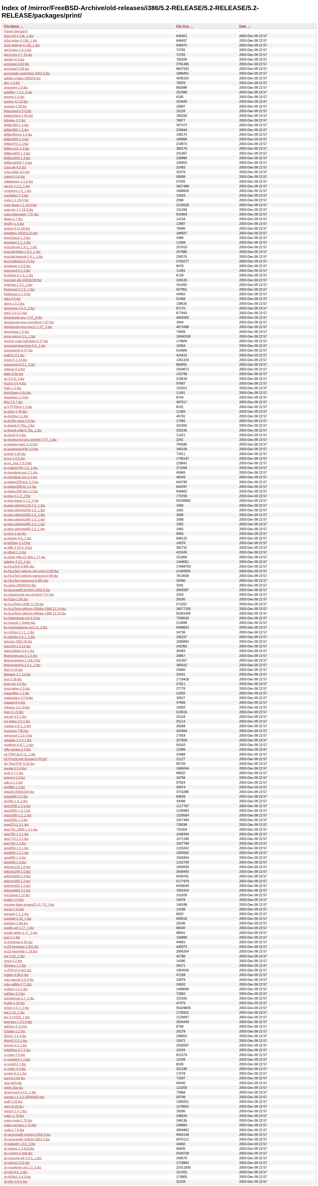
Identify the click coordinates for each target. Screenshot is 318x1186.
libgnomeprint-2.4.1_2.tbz (22, 665)
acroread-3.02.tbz (16, 64)
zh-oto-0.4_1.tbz (15, 1172)
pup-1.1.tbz (12, 937)
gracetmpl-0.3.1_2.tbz (19, 364)
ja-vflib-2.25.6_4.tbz (18, 547)
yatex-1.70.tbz (14, 1116)
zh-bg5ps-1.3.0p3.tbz (19, 1148)
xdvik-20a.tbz (13, 1087)
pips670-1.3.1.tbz (16, 824)
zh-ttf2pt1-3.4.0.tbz (17, 1177)
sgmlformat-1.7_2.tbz (19, 998)
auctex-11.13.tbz (16, 101)
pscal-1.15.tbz (14, 909)
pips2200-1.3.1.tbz (17, 806)
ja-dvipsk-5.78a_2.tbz (19, 425)
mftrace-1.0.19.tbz (17, 707)
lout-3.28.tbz (13, 679)
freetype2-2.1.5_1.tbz (19, 289)
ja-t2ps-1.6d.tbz (15, 533)
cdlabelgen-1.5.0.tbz (18, 181)
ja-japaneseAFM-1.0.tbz (21, 449)
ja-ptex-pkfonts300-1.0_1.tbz (24, 515)
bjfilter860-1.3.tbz (16, 139)
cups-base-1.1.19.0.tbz (20, 205)
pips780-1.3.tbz (15, 843)
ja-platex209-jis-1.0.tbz (20, 486)
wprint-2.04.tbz (14, 1078)
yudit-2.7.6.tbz (14, 1130)
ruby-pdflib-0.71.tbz (18, 984)
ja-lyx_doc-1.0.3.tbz (18, 463)
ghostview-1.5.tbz (16, 332)
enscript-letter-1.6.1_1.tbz (22, 252)
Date (242, 26)
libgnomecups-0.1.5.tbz (20, 655)
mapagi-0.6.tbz (14, 702)
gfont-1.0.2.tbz (14, 303)
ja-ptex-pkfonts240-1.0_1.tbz (24, 510)
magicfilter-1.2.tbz (16, 693)
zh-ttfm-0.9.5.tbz (15, 1181)
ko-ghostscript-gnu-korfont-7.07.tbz (29, 594)
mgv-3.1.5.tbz (14, 712)
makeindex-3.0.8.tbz (18, 698)
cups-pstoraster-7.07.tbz (21, 214)
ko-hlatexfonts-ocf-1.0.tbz (22, 618)
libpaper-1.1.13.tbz (17, 674)
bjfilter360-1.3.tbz (16, 125)
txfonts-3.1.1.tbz (15, 1045)
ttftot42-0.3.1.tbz (15, 1040)
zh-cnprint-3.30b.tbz (18, 1153)
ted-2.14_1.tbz (14, 1012)
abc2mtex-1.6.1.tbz (17, 50)
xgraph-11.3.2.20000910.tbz (24, 1097)
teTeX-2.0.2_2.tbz (16, 1008)
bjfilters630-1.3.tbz (17, 158)
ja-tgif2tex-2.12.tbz (17, 543)
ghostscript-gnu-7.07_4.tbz (23, 317)
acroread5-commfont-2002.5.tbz (27, 73)
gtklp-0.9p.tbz (13, 374)
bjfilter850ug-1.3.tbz (18, 134)
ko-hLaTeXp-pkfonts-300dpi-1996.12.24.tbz (35, 609)
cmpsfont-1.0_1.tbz (17, 191)
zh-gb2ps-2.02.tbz (17, 1163)
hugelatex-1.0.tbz (16, 397)
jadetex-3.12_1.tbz (17, 562)
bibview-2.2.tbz (15, 120)
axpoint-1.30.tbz (15, 106)
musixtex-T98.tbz (16, 731)
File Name (11, 26)
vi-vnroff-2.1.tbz (15, 1064)
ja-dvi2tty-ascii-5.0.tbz (19, 421)
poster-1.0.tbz (14, 899)
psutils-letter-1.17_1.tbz (21, 933)
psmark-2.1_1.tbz (16, 914)
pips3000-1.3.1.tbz (17, 810)
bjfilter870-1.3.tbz (16, 144)
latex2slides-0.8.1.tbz (19, 651)
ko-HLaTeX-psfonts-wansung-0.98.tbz (31, 576)
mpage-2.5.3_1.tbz (17, 726)
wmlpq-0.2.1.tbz (15, 1073)
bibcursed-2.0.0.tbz (17, 111)
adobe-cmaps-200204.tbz (22, 78)
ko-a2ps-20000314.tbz (20, 585)
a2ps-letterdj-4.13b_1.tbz (22, 45)
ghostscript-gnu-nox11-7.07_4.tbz (28, 327)
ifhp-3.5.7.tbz (13, 402)
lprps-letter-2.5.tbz (17, 688)
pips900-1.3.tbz (15, 862)
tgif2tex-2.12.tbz (15, 1026)
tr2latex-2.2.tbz (14, 1031)
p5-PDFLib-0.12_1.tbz (20, 754)
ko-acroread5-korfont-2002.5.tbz (27, 590)
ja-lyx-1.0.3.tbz (14, 458)
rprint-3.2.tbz (13, 961)
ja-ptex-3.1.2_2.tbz (17, 496)
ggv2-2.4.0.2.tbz (15, 313)
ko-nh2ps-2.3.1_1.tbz (19, 632)
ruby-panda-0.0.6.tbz (19, 979)
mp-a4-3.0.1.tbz (15, 716)
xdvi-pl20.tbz (13, 1083)
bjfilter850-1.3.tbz (16, 130)
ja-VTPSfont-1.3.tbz (18, 407)
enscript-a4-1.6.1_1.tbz (20, 247)
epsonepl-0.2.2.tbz (17, 270)
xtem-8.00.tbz (14, 1106)
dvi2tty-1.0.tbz (14, 223)
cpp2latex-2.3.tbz (16, 195)
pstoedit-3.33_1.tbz (17, 918)
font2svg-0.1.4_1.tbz (18, 275)
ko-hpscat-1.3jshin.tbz (19, 622)
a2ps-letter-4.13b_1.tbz (20, 40)
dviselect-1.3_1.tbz (17, 242)
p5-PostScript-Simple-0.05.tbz (25, 759)
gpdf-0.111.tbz (14, 355)
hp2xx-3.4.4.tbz (15, 383)
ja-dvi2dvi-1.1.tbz (16, 416)
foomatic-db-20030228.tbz (23, 280)
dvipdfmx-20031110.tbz (21, 233)
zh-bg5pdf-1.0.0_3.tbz (19, 1144)
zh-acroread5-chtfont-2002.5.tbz (27, 1139)
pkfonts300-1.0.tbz (17, 876)
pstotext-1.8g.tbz (16, 923)
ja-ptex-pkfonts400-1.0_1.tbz (24, 524)
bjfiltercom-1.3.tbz (16, 148)
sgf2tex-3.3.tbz (14, 993)
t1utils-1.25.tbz (14, 1003)
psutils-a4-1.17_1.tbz (19, 928)
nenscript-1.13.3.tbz (18, 735)
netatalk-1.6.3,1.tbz (17, 740)
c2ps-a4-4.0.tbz (15, 167)
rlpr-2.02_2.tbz (14, 956)
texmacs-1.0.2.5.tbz (18, 1022)
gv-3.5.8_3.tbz (14, 378)
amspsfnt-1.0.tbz (16, 87)
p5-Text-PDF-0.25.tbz (19, 763)
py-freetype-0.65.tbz (18, 942)
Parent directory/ (16, 31)
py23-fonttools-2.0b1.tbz (21, 946)
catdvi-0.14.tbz (14, 176)
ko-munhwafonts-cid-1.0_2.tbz (25, 627)
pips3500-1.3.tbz (16, 820)
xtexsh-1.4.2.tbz (15, 1111)
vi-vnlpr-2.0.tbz (14, 1055)
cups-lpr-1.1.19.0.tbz (18, 209)
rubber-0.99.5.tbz (16, 975)
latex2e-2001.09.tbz (18, 641)
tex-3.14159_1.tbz (17, 1017)
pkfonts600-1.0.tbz (17, 890)
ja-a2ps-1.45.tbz (15, 411)
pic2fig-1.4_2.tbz (16, 801)
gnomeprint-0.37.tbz (18, 350)
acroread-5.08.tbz (16, 68)
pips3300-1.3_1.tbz (17, 815)
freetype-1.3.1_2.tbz (18, 285)
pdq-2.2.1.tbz (13, 782)
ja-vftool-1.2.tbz (15, 552)
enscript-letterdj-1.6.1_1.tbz (23, 256)
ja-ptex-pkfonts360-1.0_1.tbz (24, 519)
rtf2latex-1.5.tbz (15, 965)
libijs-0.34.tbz (13, 669)
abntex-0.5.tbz (14, 59)
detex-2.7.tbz (13, 219)
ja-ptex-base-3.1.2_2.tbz (21, 500)
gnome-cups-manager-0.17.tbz (26, 341)
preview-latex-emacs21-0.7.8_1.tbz (29, 904)
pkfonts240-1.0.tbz (17, 871)
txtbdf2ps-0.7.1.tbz (17, 1050)
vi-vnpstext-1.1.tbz (17, 1059)
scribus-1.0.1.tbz (16, 989)
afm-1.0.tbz (12, 83)
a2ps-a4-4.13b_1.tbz (19, 36)
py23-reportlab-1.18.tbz (20, 951)
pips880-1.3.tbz (15, 857)
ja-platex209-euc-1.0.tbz (21, 482)
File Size (182, 26)
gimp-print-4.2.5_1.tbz (19, 336)
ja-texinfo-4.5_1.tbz (17, 538)
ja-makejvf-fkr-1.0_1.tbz (21, 468)
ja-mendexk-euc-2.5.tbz (21, 472)
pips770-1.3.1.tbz (16, 839)
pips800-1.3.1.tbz (16, 848)
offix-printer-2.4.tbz (17, 749)
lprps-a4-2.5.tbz (15, 684)
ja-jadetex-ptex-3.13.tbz (21, 444)
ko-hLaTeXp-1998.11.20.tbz (24, 604)
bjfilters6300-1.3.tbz (18, 162)
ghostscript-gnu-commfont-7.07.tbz (29, 322)
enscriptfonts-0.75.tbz (19, 261)
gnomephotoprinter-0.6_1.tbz (24, 345)
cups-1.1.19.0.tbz (16, 200)
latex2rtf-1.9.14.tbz (17, 646)
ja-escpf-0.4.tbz (15, 435)
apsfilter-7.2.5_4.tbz (18, 92)
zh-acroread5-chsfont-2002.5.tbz (27, 1134)
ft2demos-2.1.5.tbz (17, 294)
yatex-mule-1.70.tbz (18, 1120)
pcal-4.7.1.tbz (13, 773)
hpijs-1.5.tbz (12, 388)
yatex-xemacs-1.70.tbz (20, 1125)
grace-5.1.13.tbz (15, 360)
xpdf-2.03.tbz (13, 1101)
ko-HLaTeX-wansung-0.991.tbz (26, 580)
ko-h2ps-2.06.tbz (16, 599)
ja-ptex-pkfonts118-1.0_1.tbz (24, 505)
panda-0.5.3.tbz (15, 768)
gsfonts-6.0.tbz (14, 369)
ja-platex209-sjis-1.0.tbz (21, 491)
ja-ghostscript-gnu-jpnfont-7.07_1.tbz (30, 439)
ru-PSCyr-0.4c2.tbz (17, 970)
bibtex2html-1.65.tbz (18, 115)
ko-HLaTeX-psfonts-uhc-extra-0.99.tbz (31, 571)
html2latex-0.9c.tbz (17, 392)
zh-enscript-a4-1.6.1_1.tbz (23, 1158)
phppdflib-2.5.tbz (16, 796)
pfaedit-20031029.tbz (19, 792)
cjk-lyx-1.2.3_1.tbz (17, 186)
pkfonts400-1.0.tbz (17, 886)
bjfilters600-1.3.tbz (17, 153)
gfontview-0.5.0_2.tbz (19, 308)
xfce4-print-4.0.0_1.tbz (20, 1092)
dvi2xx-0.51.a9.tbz (17, 228)
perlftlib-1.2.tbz (14, 787)
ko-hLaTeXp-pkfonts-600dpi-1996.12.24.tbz (35, 613)
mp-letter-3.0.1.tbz (17, 721)
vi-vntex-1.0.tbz (15, 1069)
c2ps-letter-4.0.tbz (17, 172)
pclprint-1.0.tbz (14, 777)
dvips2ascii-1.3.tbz (17, 238)
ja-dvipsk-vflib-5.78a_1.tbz (23, 430)
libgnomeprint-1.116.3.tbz (22, 660)
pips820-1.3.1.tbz (16, 853)
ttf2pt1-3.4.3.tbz (15, 1036)
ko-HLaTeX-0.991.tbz (19, 566)
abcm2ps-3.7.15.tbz (18, 54)
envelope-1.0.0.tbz (17, 266)
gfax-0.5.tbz (12, 298)
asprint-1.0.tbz (14, 97)
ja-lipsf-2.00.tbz (15, 454)
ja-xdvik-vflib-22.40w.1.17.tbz (24, 557)
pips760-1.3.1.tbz (16, 834)
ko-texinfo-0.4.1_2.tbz (19, 637)
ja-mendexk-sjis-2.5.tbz (20, 477)
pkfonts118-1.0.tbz (17, 867)
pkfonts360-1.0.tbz (17, 881)
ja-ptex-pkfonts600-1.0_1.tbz (24, 529)
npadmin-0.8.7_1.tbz (18, 745)
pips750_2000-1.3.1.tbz (21, 829)
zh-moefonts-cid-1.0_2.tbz (22, 1167)
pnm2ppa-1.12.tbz (17, 895)
